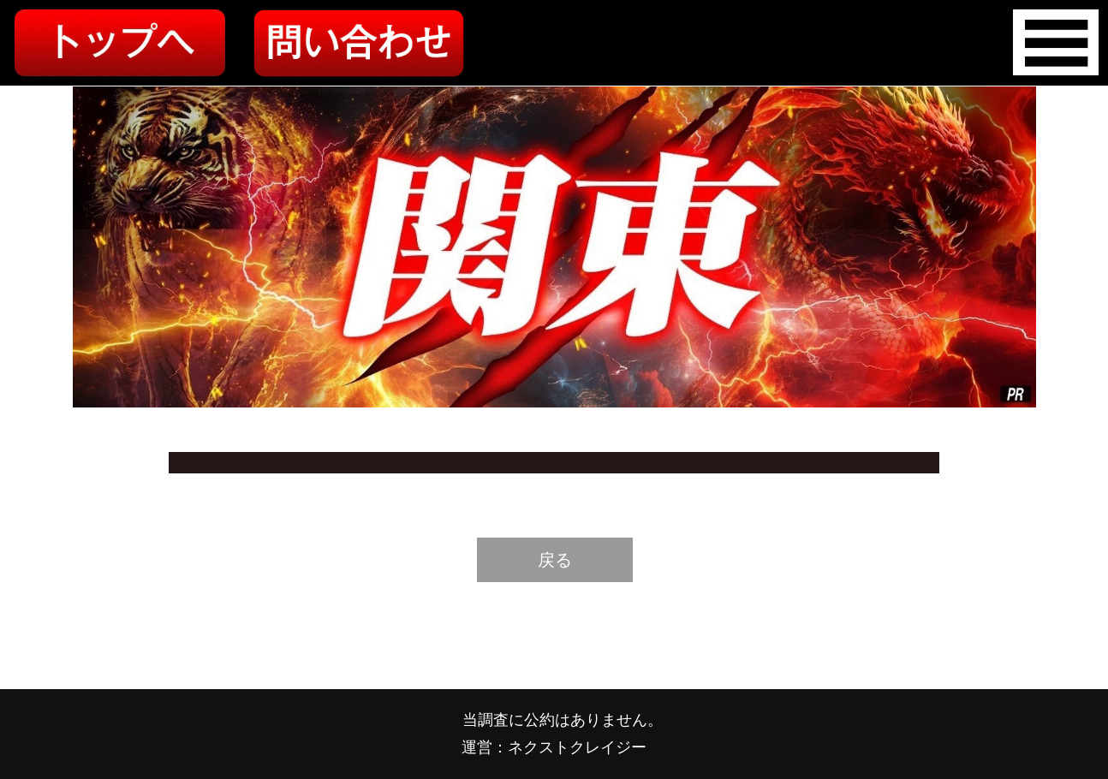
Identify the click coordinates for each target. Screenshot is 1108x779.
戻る (555, 559)
